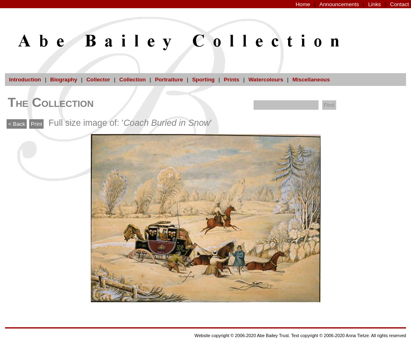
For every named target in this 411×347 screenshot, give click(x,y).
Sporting (203, 79)
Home (303, 4)
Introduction (25, 79)
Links (374, 4)
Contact (399, 4)
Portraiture (169, 79)
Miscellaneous (311, 79)
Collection (132, 79)
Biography (63, 79)
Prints (231, 79)
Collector (98, 79)
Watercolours (266, 79)
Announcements (339, 4)
